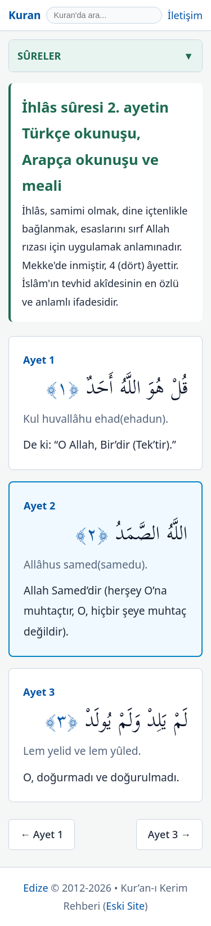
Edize (35, 887)
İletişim (185, 15)
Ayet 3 (39, 692)
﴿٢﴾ (95, 534)
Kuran (24, 15)
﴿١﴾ (66, 388)
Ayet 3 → (169, 834)
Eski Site (125, 905)
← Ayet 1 (41, 834)
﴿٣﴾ (65, 721)
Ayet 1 (39, 359)
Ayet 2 (39, 505)
